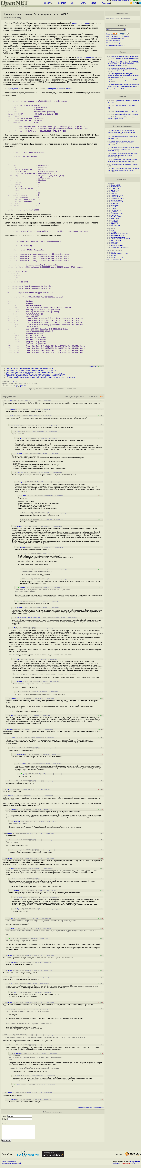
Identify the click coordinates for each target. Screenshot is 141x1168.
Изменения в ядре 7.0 (113, 260)
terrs (18, 1084)
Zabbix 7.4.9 (115, 190)
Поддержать (125, 1166)
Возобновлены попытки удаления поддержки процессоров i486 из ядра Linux (121, 142)
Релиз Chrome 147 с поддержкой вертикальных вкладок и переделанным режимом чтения (121, 132)
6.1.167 (113, 255)
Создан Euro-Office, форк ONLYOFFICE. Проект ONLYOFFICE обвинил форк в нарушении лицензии (123, 63)
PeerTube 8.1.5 (116, 217)
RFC (113, 18)
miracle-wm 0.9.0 (116, 187)
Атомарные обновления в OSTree (126, 114)
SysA (21, 601)
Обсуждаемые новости (122, 126)
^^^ (33, 409)
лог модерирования (98, 1107)
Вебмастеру (135, 1166)
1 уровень (72, 397)
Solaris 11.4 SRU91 (117, 245)
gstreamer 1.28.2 (116, 200)
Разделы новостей (113, 36)
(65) (14, 397)
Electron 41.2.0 (116, 210)
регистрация (125, 0)
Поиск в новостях (113, 41)
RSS (101, 397)
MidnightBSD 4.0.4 (117, 235)
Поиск (104, 3)
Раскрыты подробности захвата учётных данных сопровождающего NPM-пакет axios (123, 170)
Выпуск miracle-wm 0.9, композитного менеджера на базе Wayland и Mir (122, 160)
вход (119, 0)
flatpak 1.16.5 (115, 185)
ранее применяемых (85, 57)
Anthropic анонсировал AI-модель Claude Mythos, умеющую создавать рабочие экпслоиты (123, 148)
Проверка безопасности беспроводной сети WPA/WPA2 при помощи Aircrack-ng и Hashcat (40, 377)
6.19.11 (113, 254)
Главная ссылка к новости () (29, 368)
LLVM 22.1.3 (115, 222)
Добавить (116, 1166)
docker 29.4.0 (115, 218)
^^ (30, 409)
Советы (122, 96)
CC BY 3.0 (13, 381)
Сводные (125, 36)
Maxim (25, 495)
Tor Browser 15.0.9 (117, 198)
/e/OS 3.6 (114, 232)
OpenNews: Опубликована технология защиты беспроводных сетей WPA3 (34, 376)
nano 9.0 (114, 193)
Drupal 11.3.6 (115, 188)
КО (11, 983)
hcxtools (60, 89)
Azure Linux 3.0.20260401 (119, 234)
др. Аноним (17, 1053)
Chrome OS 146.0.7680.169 (120, 239)
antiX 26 (114, 244)
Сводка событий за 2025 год (117, 89)
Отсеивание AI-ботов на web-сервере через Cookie (121, 117)
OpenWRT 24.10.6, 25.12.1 (120, 247)
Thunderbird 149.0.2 (117, 202)
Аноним (9, 400)
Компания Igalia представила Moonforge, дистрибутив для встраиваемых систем (123, 85)
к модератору (47, 400)
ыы (21, 691)
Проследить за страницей (11, 1166)
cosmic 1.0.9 (115, 205)
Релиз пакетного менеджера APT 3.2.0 (124, 164)
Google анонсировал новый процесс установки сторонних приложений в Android (123, 69)
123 (18, 431)
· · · (37, 400)
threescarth (20, 754)
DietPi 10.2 (114, 242)
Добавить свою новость (115, 45)
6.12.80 (125, 254)
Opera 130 (114, 192)
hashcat (75, 23)
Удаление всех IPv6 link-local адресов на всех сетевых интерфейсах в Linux (122, 106)
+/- (86, 397)
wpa (16, 386)
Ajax (66, 397)
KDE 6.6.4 (114, 203)
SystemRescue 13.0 (118, 237)
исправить (92, 366)
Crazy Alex (20, 472)
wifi (25, 386)
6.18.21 (119, 254)
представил (84, 23)
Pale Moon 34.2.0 (117, 195)
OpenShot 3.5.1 (116, 197)
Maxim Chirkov (134, 1164)
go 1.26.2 (114, 212)
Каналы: (109, 34)
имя (8, 977)
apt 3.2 (113, 207)
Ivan (12, 715)
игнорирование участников (85, 1107)
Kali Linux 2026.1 (116, 240)
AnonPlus (10, 795)
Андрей (19, 526)
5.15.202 (114, 257)
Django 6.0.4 (115, 215)
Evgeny (19, 909)
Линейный (80, 397)
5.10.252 (120, 257)
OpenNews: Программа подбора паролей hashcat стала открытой (31, 370)
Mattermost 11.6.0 (117, 213)
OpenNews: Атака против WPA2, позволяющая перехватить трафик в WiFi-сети (36, 374)
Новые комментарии (114, 43)
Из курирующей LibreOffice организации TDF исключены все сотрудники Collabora (123, 57)
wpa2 (21, 386)
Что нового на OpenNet (115, 38)
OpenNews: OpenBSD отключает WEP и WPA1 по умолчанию (29, 372)
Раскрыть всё (93, 397)
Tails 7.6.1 (114, 230)
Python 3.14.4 (115, 225)
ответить (27, 400)
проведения (13, 89)
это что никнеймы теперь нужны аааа (28, 617)
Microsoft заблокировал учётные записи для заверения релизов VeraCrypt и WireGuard (123, 155)
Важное (123, 52)
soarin (12, 928)
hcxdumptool (51, 89)
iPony (8, 789)
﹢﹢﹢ (33, 400)
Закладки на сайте (8, 1164)
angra (11, 415)
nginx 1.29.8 (115, 223)
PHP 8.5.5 (114, 220)
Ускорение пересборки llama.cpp (126, 111)
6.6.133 (113, 252)
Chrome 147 (115, 208)
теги (108, 3)
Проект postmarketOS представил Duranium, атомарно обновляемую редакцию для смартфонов (123, 75)
